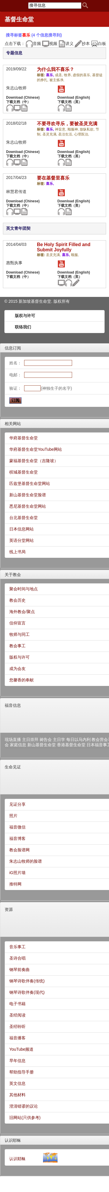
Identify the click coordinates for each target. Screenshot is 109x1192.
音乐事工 (17, 946)
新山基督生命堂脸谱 (27, 495)
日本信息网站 (21, 529)
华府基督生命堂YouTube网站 (35, 449)
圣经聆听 (17, 1026)
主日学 (59, 739)
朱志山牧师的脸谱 (25, 861)
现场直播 (13, 739)
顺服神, (73, 129)
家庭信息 (18, 744)
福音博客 (17, 838)
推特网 (15, 884)
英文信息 (17, 1083)
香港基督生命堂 (71, 744)
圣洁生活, (66, 134)
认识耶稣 (13, 1140)
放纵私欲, (88, 129)
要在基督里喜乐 (53, 177)
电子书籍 (17, 1003)
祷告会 (46, 739)
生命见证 (13, 767)
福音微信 (17, 827)
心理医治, (81, 134)
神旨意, (61, 129)
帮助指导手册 (21, 1072)
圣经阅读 (17, 1015)
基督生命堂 (19, 19)
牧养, (68, 75)
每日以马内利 (78, 739)
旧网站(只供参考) (24, 1117)
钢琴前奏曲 (19, 969)
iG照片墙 (17, 872)
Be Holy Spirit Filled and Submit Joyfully (63, 247)
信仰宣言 (17, 623)
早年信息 (17, 1060)
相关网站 (13, 423)
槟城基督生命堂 (23, 472)
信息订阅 (13, 348)
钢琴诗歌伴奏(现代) (26, 992)
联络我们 (23, 327)
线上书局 (17, 551)
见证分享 (17, 804)
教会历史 (17, 600)
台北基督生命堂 (23, 517)
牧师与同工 (19, 634)
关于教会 (13, 574)
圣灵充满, (50, 134)
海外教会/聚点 (22, 611)
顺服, (75, 255)
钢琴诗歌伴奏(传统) (26, 981)
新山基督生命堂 (41, 744)
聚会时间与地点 (23, 589)
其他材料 (17, 1094)
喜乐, (50, 75)
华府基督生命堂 (23, 438)
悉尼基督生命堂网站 (27, 506)
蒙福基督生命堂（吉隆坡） (33, 460)
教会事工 (17, 645)
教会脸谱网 (19, 850)
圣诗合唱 (17, 958)
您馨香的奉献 (21, 680)
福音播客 (17, 1038)
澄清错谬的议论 (23, 1106)
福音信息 (13, 705)
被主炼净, (56, 80)
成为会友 (17, 668)
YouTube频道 (21, 1049)
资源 (9, 909)
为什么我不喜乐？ (55, 69)
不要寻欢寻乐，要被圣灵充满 (67, 123)
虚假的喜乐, (82, 75)
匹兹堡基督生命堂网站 (29, 483)
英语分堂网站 (21, 540)
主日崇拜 (30, 739)
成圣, (59, 75)
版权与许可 (25, 315)
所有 (66, 301)
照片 (13, 815)
